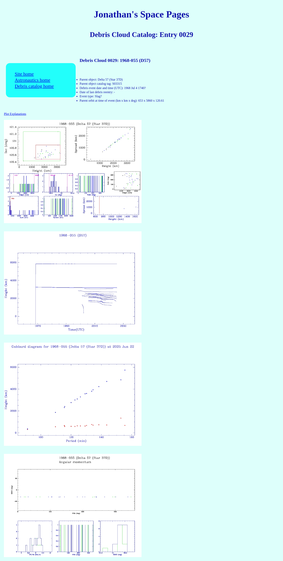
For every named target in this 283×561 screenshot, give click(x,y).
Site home (24, 74)
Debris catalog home (34, 86)
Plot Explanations (15, 114)
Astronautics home (32, 80)
